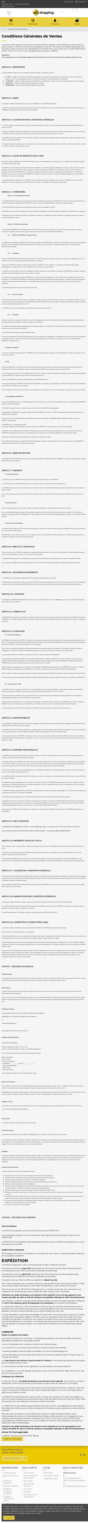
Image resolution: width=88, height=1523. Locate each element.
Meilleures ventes (51, 1479)
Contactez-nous (7, 4)
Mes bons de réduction (28, 1485)
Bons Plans (48, 1473)
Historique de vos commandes (30, 1496)
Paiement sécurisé (8, 6)
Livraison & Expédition (22, 4)
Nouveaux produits (51, 1476)
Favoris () (68, 2)
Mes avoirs (27, 1489)
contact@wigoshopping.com (74, 1486)
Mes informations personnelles (30, 1477)
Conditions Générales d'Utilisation (7, 1491)
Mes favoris (28, 1481)
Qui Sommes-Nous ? (10, 1477)
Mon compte (28, 1473)
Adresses (27, 1492)
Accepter (9, 1518)
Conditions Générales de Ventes (8, 1498)
